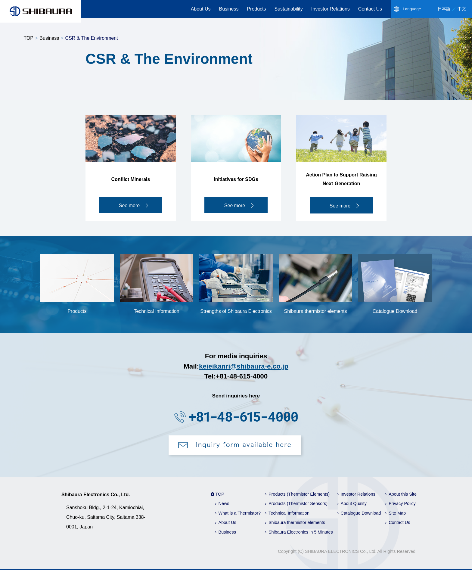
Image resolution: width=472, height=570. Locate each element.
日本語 (444, 9)
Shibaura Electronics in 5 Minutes (301, 532)
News (224, 503)
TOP (28, 38)
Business (228, 8)
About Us (201, 8)
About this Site (403, 494)
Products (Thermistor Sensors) (298, 503)
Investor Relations (330, 8)
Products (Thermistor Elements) (299, 494)
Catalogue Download (361, 513)
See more (129, 205)
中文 (462, 9)
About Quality (354, 503)
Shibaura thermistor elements (297, 522)
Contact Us (370, 8)
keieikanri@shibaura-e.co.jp (243, 366)
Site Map (397, 513)
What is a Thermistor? (240, 513)
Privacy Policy (402, 503)
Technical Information (289, 513)
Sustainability (289, 8)
